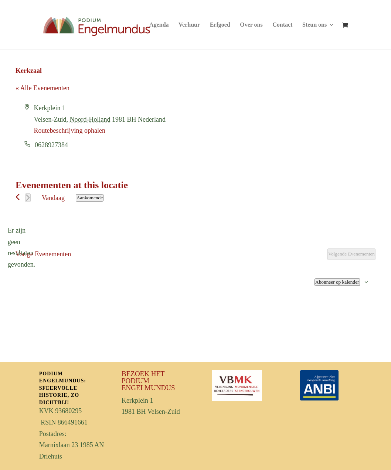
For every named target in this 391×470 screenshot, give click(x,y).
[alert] (21, 247)
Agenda (159, 25)
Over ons (251, 25)
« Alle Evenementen (42, 88)
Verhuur (189, 25)
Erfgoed (220, 25)
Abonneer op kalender (337, 282)
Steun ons (314, 25)
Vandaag (53, 198)
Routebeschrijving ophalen (69, 130)
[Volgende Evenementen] (28, 197)
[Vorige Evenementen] (18, 196)
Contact (282, 25)
